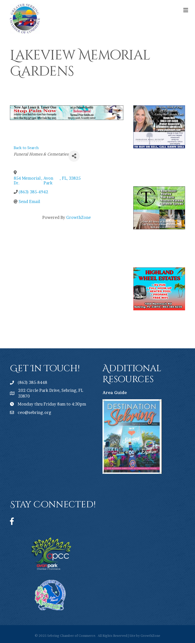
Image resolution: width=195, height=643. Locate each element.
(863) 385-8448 (32, 382)
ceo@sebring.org (34, 412)
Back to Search (26, 148)
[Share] (74, 156)
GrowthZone (78, 217)
